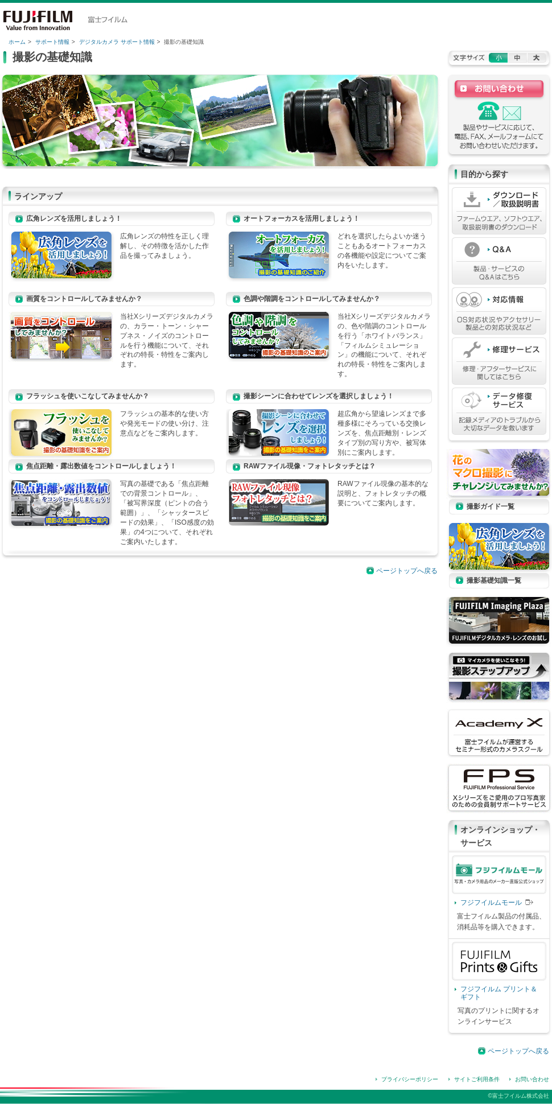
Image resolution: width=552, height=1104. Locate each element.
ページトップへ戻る (407, 571)
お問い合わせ (532, 1079)
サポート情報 (52, 42)
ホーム (17, 42)
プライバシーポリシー (409, 1079)
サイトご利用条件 (477, 1079)
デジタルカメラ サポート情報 (117, 42)
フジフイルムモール (491, 903)
